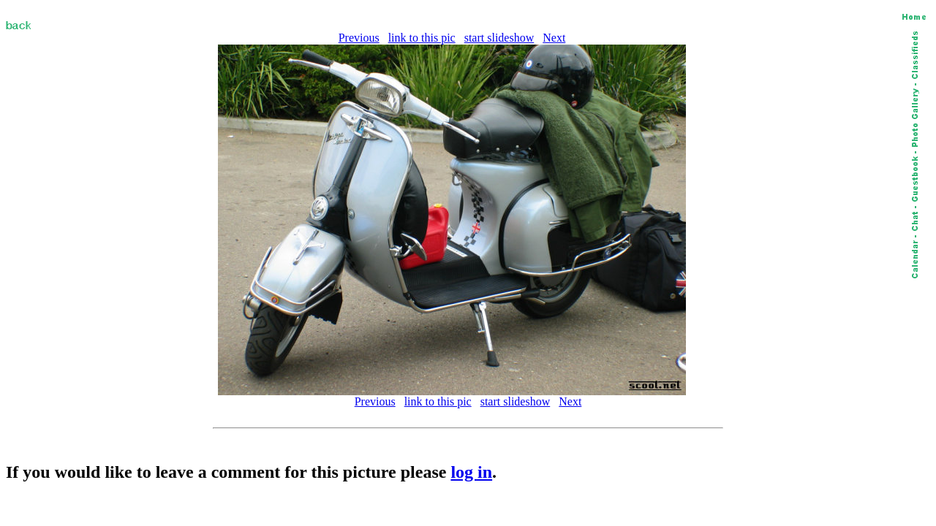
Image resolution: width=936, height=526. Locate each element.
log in (471, 471)
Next (554, 37)
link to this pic (422, 37)
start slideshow (499, 37)
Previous (359, 37)
